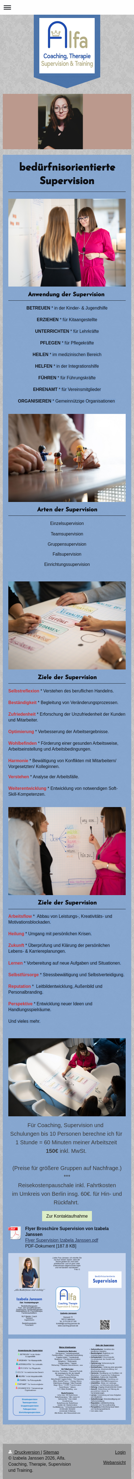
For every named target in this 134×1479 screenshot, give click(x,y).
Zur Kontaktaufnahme (67, 1216)
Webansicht (114, 1462)
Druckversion (24, 1452)
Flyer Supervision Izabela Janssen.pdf (61, 1240)
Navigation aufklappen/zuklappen (67, 7)
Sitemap (51, 1452)
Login (120, 1452)
